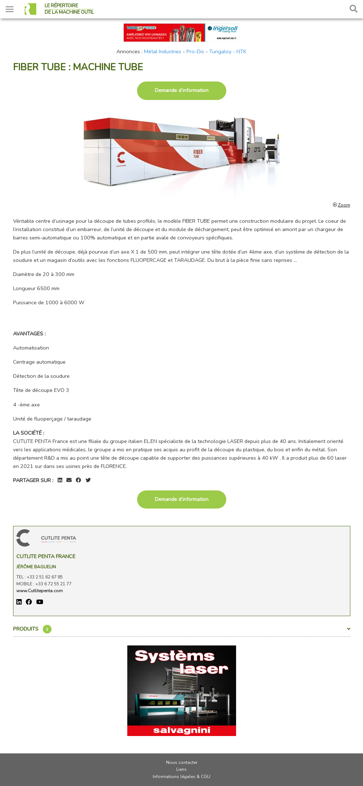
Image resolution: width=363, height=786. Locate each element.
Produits (181, 629)
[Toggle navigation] (9, 9)
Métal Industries (162, 51)
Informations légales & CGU (181, 776)
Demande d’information (182, 90)
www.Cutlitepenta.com (39, 591)
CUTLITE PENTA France (45, 556)
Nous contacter (181, 762)
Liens (181, 769)
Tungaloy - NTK (228, 51)
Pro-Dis (195, 51)
